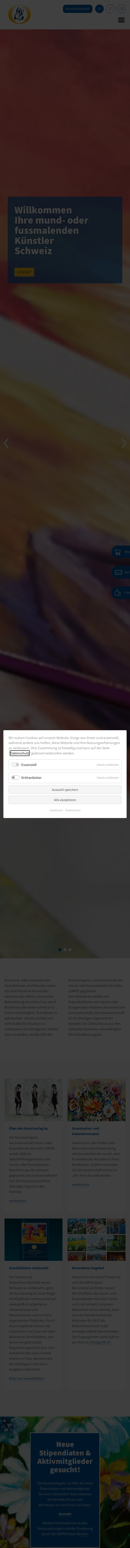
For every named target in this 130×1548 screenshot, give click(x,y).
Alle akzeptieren (65, 799)
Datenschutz (19, 753)
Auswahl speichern (65, 789)
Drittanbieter (31, 777)
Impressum (56, 810)
